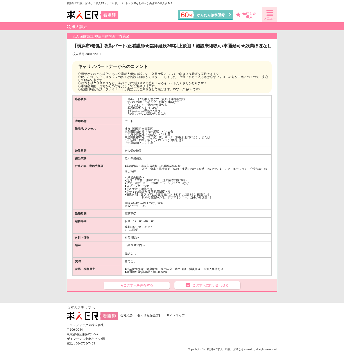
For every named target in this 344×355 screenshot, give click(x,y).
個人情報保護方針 (149, 315)
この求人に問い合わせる (211, 285)
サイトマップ (176, 315)
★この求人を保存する (136, 285)
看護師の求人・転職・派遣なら (225, 349)
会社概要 (126, 315)
